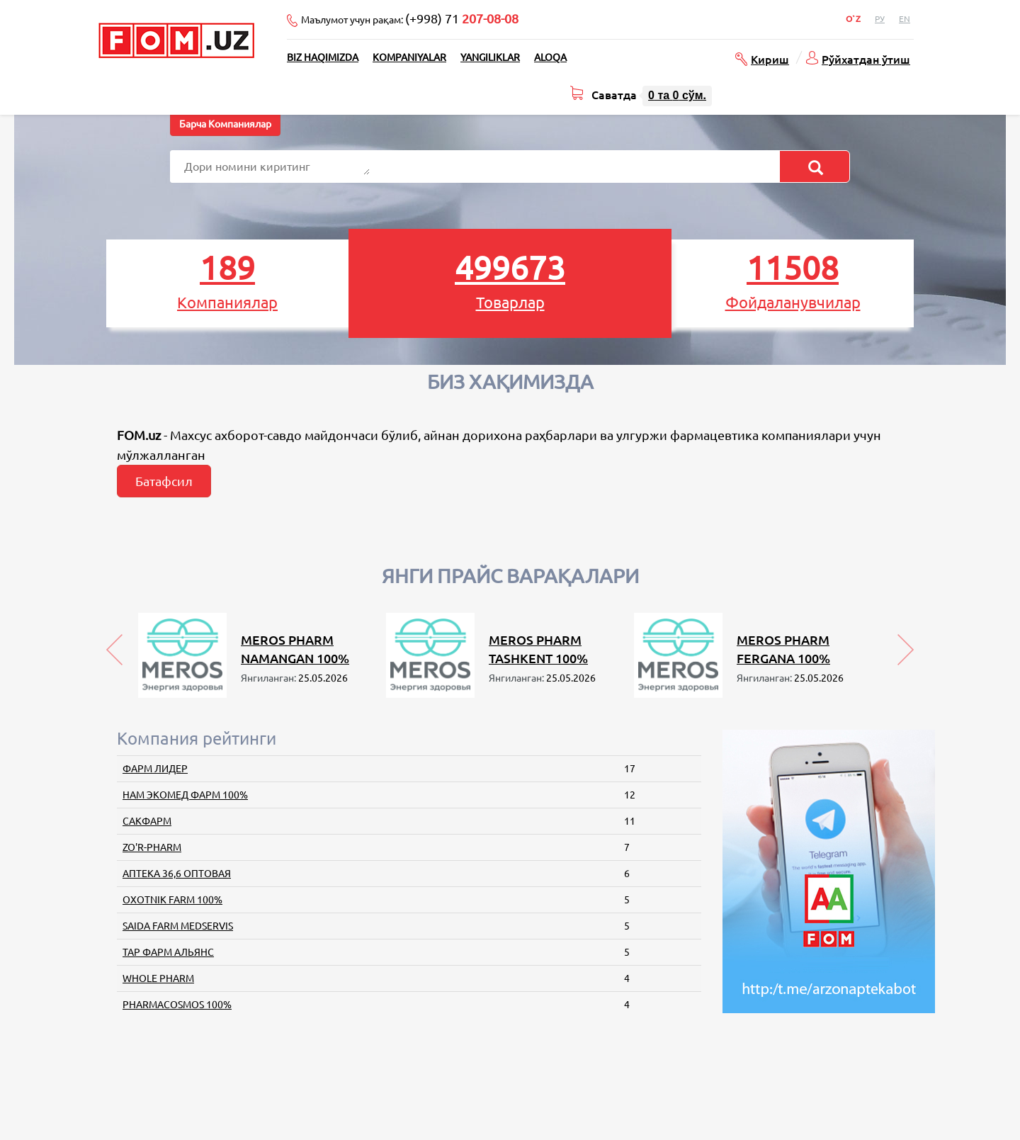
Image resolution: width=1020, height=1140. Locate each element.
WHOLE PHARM (158, 978)
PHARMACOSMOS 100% (177, 1004)
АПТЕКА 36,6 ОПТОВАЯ (177, 873)
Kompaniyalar (409, 57)
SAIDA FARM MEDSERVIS (178, 926)
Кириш (770, 59)
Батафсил (164, 481)
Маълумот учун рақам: (409, 18)
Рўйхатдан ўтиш (866, 59)
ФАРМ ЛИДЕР (155, 768)
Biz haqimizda (322, 57)
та (677, 95)
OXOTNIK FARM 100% (172, 899)
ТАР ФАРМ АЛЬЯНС (168, 952)
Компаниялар (227, 280)
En (904, 18)
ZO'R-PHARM (152, 847)
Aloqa (550, 57)
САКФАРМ (147, 821)
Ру (880, 18)
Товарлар (510, 280)
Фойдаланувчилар (793, 280)
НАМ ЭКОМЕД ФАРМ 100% (185, 795)
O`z (853, 18)
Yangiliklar (490, 57)
